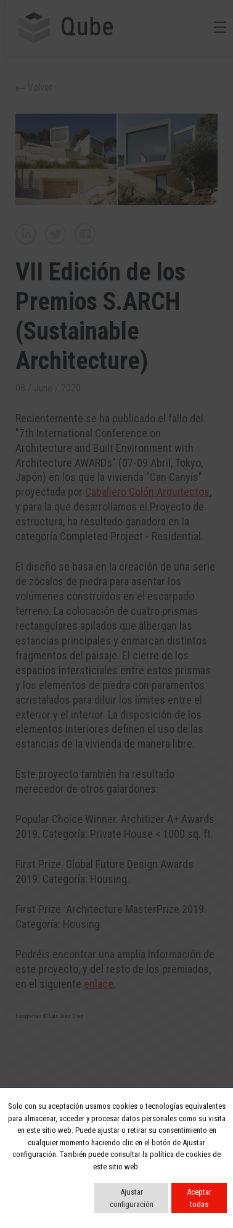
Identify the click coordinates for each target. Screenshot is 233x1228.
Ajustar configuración (131, 1198)
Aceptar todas (199, 1198)
